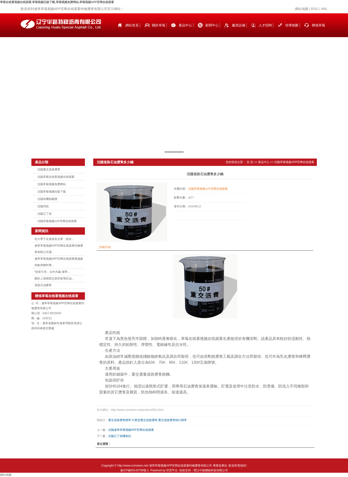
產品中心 (185, 25)
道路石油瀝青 (43, 285)
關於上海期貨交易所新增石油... (54, 278)
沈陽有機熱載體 (47, 199)
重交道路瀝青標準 (119, 420)
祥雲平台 (172, 470)
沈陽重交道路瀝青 (48, 169)
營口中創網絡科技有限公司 (211, 470)
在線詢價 (187, 226)
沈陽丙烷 (43, 206)
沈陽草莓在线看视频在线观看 (55, 177)
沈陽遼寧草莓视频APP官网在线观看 (131, 430)
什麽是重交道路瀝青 (144, 420)
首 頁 (250, 162)
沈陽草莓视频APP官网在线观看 (57, 221)
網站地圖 (301, 9)
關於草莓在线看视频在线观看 (158, 30)
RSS (314, 9)
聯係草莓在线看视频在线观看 (318, 30)
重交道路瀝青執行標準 (172, 420)
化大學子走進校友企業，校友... (54, 239)
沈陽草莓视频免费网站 (51, 184)
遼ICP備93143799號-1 (134, 470)
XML (324, 9)
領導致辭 (292, 25)
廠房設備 (238, 25)
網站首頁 (132, 25)
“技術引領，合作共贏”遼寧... (52, 271)
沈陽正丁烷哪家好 (119, 436)
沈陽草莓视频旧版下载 (51, 191)
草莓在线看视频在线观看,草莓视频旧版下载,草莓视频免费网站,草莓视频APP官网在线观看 (57, 2)
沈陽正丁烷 (44, 213)
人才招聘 (265, 25)
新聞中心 (212, 25)
